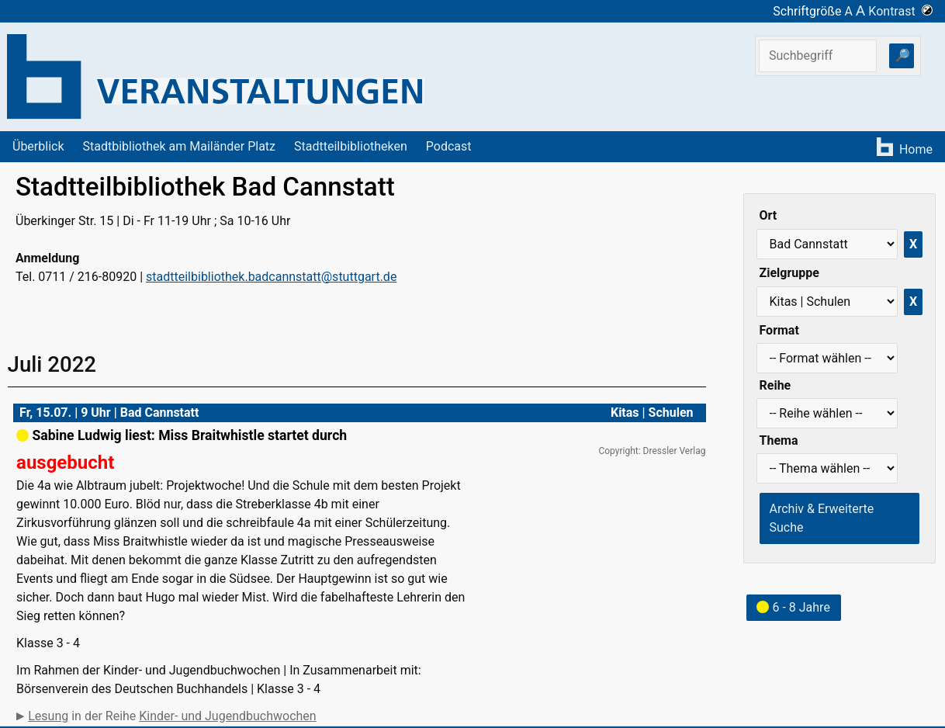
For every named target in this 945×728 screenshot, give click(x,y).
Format (779, 330)
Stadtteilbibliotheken (350, 146)
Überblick (38, 146)
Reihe (775, 385)
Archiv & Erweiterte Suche (822, 518)
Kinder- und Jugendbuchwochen (227, 716)
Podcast (449, 146)
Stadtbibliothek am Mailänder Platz (179, 146)
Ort (768, 215)
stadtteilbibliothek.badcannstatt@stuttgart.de (271, 276)
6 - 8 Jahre (792, 607)
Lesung (48, 716)
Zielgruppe (789, 272)
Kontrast (900, 11)
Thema (779, 440)
